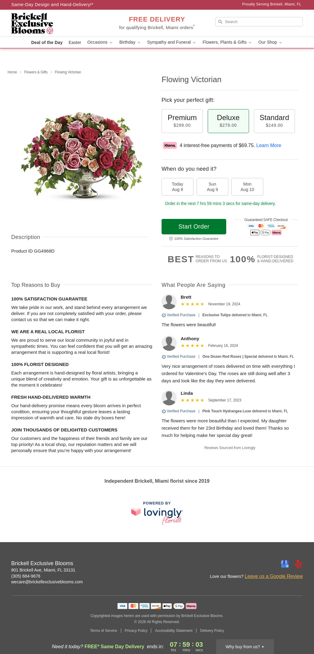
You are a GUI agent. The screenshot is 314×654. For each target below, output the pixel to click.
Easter (75, 42)
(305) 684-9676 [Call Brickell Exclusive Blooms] (25, 576)
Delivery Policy (212, 630)
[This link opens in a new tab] (157, 513)
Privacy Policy (136, 630)
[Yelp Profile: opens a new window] (298, 564)
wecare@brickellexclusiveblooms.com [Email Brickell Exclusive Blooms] (47, 581)
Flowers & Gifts (36, 72)
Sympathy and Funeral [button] (172, 42)
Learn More (268, 145)
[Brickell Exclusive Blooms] (55, 23)
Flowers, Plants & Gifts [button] (227, 42)
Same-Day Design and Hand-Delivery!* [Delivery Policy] (52, 4)
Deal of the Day (47, 42)
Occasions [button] (100, 42)
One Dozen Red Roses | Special (230, 356)
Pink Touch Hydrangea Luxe (227, 411)
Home (12, 72)
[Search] (259, 21)
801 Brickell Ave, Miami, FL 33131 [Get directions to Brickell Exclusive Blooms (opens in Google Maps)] (43, 570)
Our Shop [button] (270, 42)
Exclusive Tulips (217, 315)
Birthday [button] (130, 42)
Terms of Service (103, 630)
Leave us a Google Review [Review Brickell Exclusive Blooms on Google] (274, 576)
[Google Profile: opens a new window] (285, 564)
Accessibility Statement (173, 630)
